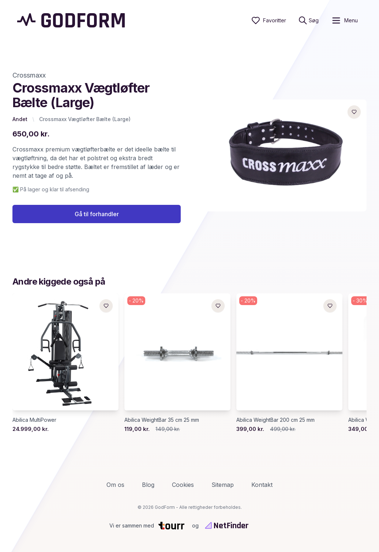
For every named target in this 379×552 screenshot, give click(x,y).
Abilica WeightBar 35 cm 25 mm (161, 420)
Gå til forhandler (97, 214)
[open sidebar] (344, 20)
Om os (115, 484)
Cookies (183, 484)
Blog (148, 484)
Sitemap (222, 484)
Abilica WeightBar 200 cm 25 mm (275, 420)
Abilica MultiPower (34, 420)
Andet (19, 119)
